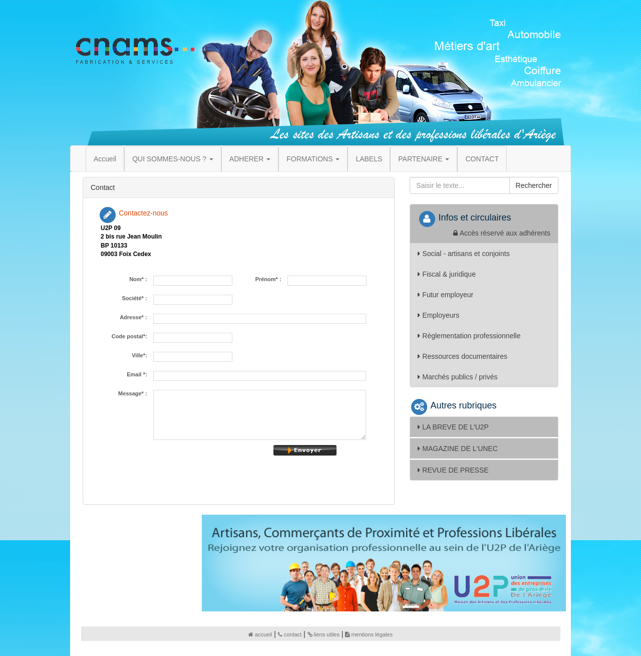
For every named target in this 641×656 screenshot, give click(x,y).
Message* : (134, 393)
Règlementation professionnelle (469, 336)
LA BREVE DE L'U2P (453, 427)
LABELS (369, 159)
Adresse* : (135, 317)
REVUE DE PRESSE (453, 470)
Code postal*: (131, 336)
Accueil (105, 159)
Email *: (138, 374)
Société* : (136, 298)
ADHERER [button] (249, 159)
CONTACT (482, 159)
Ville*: (141, 355)
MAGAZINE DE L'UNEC (457, 449)
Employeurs (438, 315)
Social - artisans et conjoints (463, 254)
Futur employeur (445, 295)
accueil (260, 634)
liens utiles (323, 634)
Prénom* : (269, 279)
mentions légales (369, 634)
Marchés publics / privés (457, 377)
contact (289, 634)
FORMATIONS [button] (313, 159)
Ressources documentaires (462, 356)
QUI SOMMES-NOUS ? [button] (172, 159)
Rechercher (534, 185)
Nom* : (139, 279)
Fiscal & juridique (447, 274)
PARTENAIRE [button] (423, 159)
